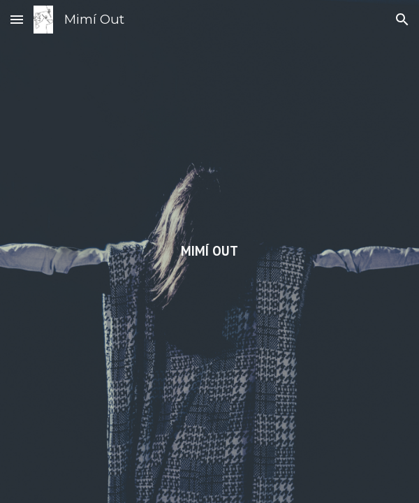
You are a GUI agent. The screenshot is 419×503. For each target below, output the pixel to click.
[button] (17, 19)
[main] (210, 251)
